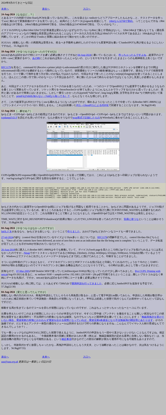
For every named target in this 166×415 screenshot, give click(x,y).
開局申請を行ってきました (87, 287)
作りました (73, 235)
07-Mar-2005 (23, 275)
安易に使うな (131, 223)
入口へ (87, 9)
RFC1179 (6, 67)
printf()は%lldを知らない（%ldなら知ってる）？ (43, 96)
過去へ (46, 9)
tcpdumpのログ (9, 117)
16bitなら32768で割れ (121, 21)
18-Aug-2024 (8, 51)
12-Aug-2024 (8, 111)
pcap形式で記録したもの (86, 117)
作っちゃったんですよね (132, 55)
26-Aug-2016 (8, 253)
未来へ (5, 9)
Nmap (27, 256)
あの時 (36, 58)
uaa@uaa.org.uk (9, 365)
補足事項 (66, 343)
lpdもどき (6, 235)
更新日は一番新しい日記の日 (35, 365)
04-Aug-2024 (84, 55)
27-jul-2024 (7, 241)
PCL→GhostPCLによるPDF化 (92, 105)
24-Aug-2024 (8, 14)
